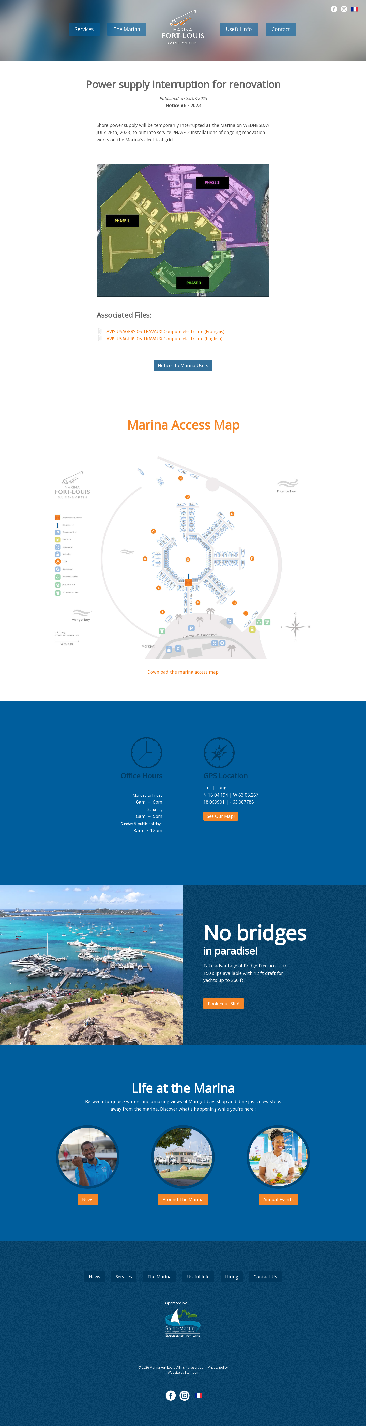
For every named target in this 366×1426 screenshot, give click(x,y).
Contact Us (265, 1277)
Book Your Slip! (223, 1004)
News (94, 1277)
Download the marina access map (183, 672)
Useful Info (239, 29)
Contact (281, 29)
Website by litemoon (183, 1372)
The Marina (126, 29)
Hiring (231, 1277)
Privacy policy (218, 1367)
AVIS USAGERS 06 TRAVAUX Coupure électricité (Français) (165, 331)
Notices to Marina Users (183, 365)
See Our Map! (221, 816)
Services (84, 29)
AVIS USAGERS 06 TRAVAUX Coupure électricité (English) (164, 338)
